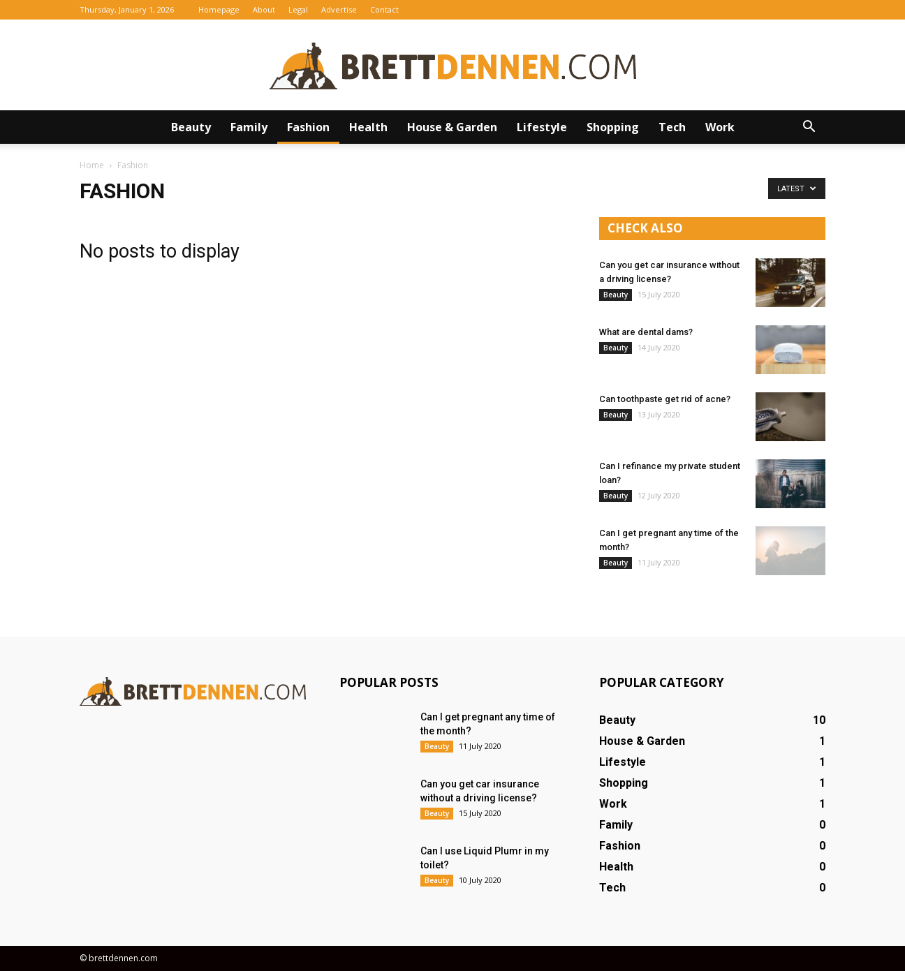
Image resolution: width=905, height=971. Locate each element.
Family (248, 127)
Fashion (308, 127)
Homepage (219, 9)
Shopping (613, 127)
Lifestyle (542, 127)
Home (92, 165)
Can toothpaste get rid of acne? (664, 399)
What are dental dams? (646, 332)
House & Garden (452, 127)
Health (368, 127)
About (264, 9)
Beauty (191, 127)
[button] (808, 127)
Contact (384, 9)
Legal (298, 9)
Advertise (339, 9)
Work (720, 127)
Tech (672, 127)
